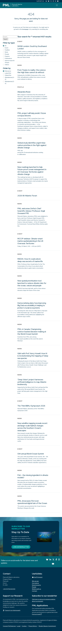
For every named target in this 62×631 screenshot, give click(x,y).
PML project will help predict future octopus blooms (31, 114)
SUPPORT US (40, 1)
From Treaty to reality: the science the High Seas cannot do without (31, 71)
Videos (7, 64)
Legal (18, 626)
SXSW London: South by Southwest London (32, 47)
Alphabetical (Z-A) (9, 82)
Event (6, 48)
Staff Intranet (37, 577)
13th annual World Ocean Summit (30, 454)
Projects (7, 56)
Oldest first (8, 75)
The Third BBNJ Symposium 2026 (31, 406)
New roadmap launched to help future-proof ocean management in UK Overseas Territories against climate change (31, 171)
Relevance (8, 71)
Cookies (24, 626)
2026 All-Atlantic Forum (27, 195)
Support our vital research (12, 610)
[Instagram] (55, 1)
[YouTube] (57, 1)
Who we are (35, 581)
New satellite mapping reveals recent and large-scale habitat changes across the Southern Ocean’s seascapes (32, 427)
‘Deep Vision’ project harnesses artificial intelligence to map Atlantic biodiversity (31, 382)
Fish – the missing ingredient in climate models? (32, 476)
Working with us (36, 589)
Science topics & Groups (9, 61)
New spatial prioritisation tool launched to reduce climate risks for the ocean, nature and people (31, 283)
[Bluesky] (48, 1)
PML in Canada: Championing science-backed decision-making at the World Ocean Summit (31, 331)
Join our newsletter (21, 547)
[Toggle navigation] (57, 5)
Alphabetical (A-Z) (9, 78)
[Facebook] (53, 1)
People (7, 54)
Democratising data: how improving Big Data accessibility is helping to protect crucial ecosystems (31, 305)
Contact (34, 591)
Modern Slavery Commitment (47, 626)
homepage (25, 29)
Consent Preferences (9, 626)
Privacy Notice (32, 626)
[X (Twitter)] (51, 1)
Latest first (8, 73)
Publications (8, 58)
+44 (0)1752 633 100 (9, 589)
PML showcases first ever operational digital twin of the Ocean (32, 502)
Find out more (37, 614)
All (5, 46)
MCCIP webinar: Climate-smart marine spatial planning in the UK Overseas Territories (30, 241)
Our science (35, 583)
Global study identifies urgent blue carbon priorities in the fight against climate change (31, 145)
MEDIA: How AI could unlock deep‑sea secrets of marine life (30, 260)
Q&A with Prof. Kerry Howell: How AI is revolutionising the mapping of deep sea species (32, 355)
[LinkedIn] (46, 1)
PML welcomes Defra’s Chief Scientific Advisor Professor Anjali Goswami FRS (31, 211)
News (6, 52)
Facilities (7, 50)
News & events (36, 585)
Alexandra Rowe (23, 92)
